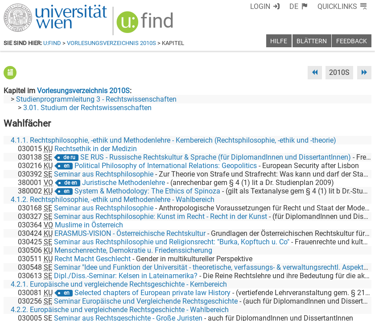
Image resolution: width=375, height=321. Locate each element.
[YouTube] (328, 283)
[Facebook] (271, 283)
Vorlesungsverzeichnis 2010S (111, 43)
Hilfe (278, 41)
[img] (146, 25)
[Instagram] (357, 283)
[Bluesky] (299, 283)
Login (260, 6)
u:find (52, 43)
